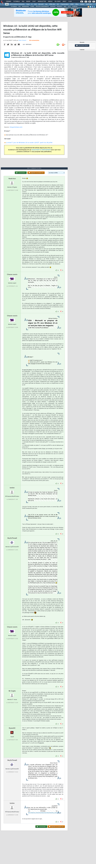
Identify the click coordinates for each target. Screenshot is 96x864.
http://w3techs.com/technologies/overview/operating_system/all (43, 812)
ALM (35, 4)
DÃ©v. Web (52, 4)
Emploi (50, 1)
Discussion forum (82, 45)
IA (31, 4)
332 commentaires (34, 40)
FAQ (23, 1)
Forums (8, 1)
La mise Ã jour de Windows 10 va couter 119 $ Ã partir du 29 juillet (29, 143)
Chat (34, 1)
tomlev (12, 488)
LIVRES (32, 6)
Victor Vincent (22, 40)
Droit (64, 1)
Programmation (65, 4)
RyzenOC (12, 728)
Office (76, 4)
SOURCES (52, 6)
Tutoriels (16, 1)
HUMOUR (74, 6)
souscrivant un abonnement (41, 150)
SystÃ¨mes (89, 4)
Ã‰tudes (57, 1)
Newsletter (42, 1)
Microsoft (40, 4)
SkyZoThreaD (12, 538)
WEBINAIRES (25, 6)
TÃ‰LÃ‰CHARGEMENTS (42, 6)
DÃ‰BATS (59, 6)
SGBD (71, 4)
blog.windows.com (16, 127)
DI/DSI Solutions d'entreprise (17, 4)
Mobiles (82, 4)
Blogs (28, 1)
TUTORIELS (14, 6)
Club (70, 1)
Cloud (27, 4)
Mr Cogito (12, 691)
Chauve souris (12, 274)
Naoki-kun (12, 178)
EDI (58, 4)
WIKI (65, 6)
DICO (69, 6)
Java (46, 4)
